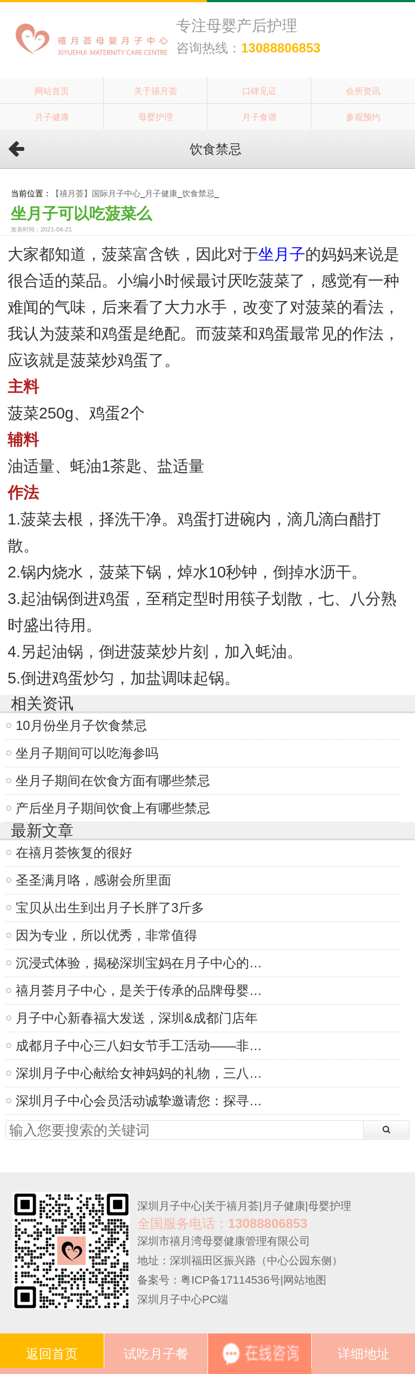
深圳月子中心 (169, 1206)
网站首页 (52, 91)
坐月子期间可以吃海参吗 (87, 753)
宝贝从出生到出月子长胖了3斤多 (110, 907)
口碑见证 (259, 91)
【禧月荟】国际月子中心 (95, 193)
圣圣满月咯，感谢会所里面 (93, 880)
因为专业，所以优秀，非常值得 (106, 935)
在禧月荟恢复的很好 (74, 852)
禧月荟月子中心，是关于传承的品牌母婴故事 (144, 990)
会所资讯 (363, 91)
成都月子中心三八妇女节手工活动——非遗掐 (144, 1045)
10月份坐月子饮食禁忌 (81, 725)
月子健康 (52, 117)
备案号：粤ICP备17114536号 (208, 1280)
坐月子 (281, 254)
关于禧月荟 (155, 91)
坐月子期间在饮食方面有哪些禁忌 (113, 780)
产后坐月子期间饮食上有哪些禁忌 (113, 808)
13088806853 (280, 48)
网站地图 (304, 1280)
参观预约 (363, 117)
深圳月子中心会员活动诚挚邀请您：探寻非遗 (144, 1100)
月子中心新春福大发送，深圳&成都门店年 (137, 1018)
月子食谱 (259, 117)
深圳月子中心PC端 (182, 1299)
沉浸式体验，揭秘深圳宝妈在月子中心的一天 (144, 962)
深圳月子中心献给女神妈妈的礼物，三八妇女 (144, 1073)
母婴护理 (155, 117)
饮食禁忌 (198, 193)
